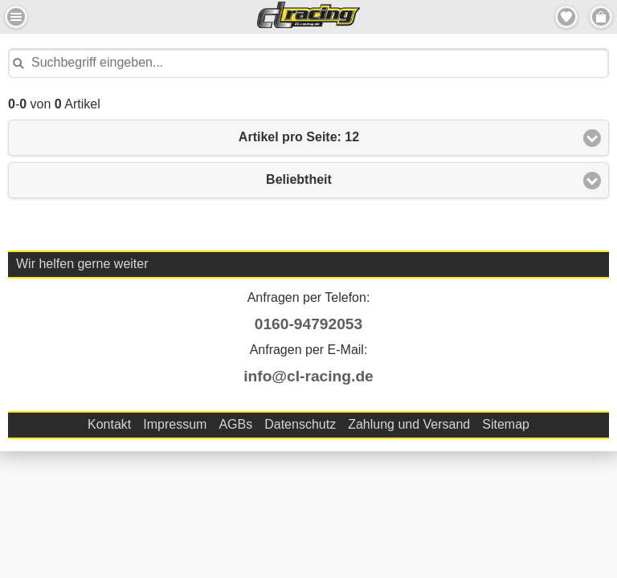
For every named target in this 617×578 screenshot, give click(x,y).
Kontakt (109, 424)
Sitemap (505, 424)
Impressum (174, 424)
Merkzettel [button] (566, 17)
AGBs (235, 424)
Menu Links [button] (16, 17)
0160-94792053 (308, 323)
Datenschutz (300, 424)
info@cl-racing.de (308, 376)
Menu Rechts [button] (601, 17)
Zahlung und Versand (409, 424)
